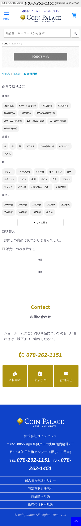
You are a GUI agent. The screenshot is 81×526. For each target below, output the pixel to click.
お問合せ (66, 377)
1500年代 (8, 212)
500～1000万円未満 (46, 113)
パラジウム (64, 146)
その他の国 (61, 187)
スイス (23, 179)
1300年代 (36, 212)
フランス (8, 187)
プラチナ (30, 146)
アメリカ (40, 172)
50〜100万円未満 (58, 121)
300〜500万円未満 (13, 121)
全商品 (6, 73)
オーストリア (55, 172)
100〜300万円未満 (35, 121)
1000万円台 (25, 113)
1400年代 (22, 212)
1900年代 (22, 205)
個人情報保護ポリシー (40, 480)
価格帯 (17, 73)
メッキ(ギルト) (47, 146)
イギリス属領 (24, 172)
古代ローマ (9, 179)
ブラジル (66, 179)
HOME (5, 44)
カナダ (70, 172)
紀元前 (49, 212)
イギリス (8, 172)
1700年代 (50, 205)
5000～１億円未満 (27, 106)
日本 (54, 179)
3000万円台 (63, 106)
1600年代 (65, 205)
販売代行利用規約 (40, 504)
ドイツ (44, 179)
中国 (33, 179)
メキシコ (22, 187)
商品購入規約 (40, 496)
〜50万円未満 (10, 128)
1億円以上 (9, 106)
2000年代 (8, 205)
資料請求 (15, 377)
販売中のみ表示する (18, 249)
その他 (7, 154)
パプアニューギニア (40, 187)
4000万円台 (31, 73)
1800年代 (36, 205)
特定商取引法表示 (40, 488)
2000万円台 (9, 113)
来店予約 (40, 377)
